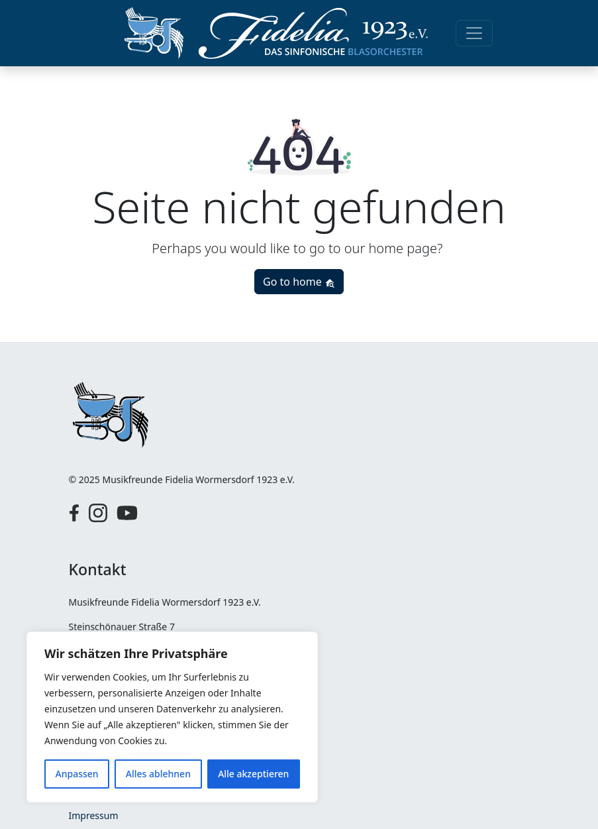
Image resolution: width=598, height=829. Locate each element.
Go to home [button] (299, 281)
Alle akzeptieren (253, 773)
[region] (172, 717)
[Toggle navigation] (474, 33)
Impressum (94, 815)
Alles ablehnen (158, 773)
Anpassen (77, 773)
